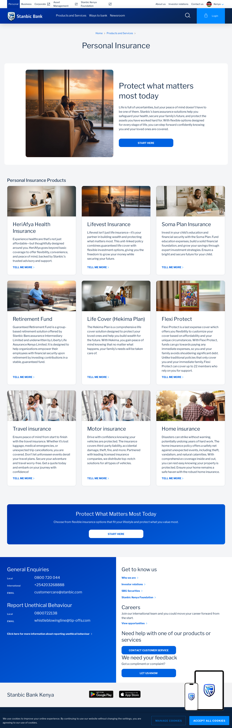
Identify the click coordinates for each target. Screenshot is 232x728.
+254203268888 (49, 585)
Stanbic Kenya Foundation (89, 4)
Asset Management (60, 4)
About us (161, 4)
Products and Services (71, 15)
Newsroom (117, 15)
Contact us (197, 4)
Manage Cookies (168, 720)
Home (99, 33)
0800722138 (45, 613)
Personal (13, 4)
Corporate (40, 4)
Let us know (149, 673)
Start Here (146, 142)
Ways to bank (98, 15)
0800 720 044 (47, 577)
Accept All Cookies (209, 720)
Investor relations (178, 4)
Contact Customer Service (149, 650)
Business (26, 4)
